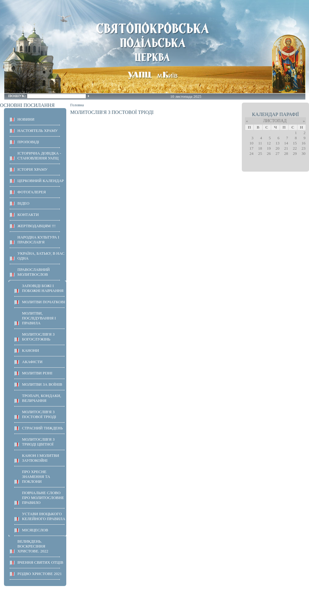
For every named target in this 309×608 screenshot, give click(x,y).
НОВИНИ (26, 119)
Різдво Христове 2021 (39, 573)
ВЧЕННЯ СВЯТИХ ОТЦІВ (40, 562)
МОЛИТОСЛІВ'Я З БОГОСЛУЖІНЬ (38, 336)
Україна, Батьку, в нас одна (40, 255)
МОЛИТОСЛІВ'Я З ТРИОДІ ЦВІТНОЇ (38, 441)
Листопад (274, 120)
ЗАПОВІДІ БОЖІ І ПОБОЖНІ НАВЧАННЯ (43, 288)
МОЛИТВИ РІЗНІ (37, 373)
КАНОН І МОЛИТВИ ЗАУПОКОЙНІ (40, 458)
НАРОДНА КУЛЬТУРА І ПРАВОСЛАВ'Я (38, 239)
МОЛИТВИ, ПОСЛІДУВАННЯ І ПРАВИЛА (39, 318)
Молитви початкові (43, 302)
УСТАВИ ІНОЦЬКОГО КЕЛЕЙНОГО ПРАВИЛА (43, 516)
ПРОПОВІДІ (28, 142)
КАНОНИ (30, 350)
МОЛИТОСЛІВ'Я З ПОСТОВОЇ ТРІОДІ (39, 414)
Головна (77, 105)
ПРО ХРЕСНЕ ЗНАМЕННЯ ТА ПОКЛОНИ (36, 476)
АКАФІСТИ (32, 361)
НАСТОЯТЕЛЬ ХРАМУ (37, 130)
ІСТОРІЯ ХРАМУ (32, 169)
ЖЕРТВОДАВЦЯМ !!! (36, 226)
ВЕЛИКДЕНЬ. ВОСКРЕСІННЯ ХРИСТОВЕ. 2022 (32, 546)
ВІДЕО (23, 203)
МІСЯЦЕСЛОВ (35, 530)
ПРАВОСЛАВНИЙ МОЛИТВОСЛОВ (33, 272)
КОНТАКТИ (28, 214)
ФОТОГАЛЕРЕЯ (31, 192)
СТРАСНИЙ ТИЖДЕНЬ (42, 428)
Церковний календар (40, 180)
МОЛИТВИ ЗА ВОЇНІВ (42, 384)
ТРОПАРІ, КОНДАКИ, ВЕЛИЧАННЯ (41, 398)
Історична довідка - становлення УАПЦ (39, 155)
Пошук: (17, 95)
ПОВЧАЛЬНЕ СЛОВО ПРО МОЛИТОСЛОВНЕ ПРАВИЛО (43, 497)
